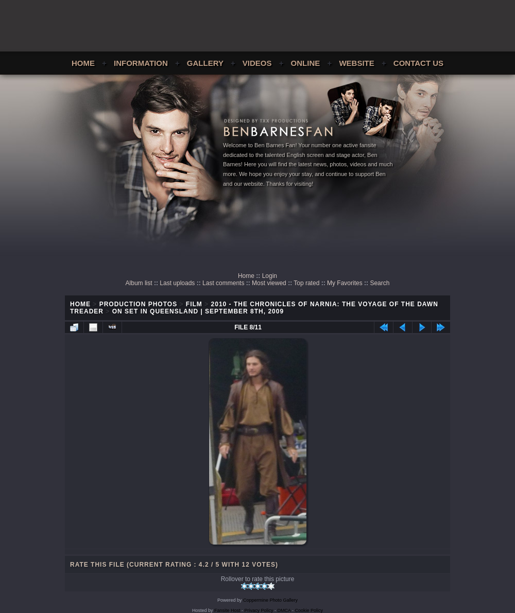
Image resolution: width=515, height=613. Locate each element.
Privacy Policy (259, 610)
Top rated (306, 283)
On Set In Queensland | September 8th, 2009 (198, 311)
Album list (139, 283)
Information (141, 63)
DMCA (284, 610)
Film (194, 304)
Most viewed (269, 283)
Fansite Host (227, 610)
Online (305, 63)
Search (379, 283)
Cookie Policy (309, 610)
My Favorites (345, 283)
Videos (257, 63)
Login (269, 275)
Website (356, 63)
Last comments (223, 283)
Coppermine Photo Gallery (270, 600)
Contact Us (418, 63)
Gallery (205, 63)
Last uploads (177, 283)
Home (83, 63)
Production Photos (138, 304)
